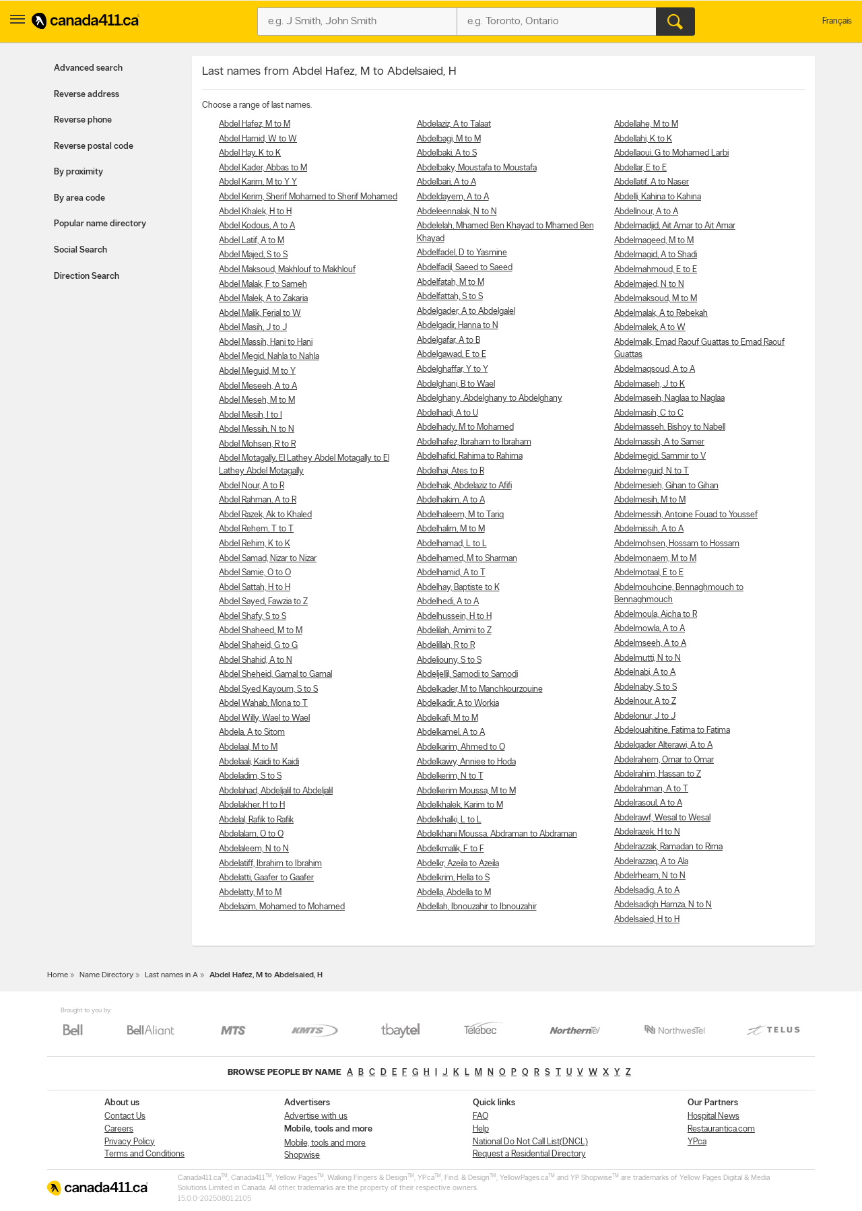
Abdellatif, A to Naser (651, 182)
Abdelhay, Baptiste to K (458, 587)
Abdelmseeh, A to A (650, 643)
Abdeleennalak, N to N (457, 211)
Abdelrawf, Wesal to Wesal (662, 818)
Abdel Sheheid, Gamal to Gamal (275, 674)
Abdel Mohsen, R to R (257, 444)
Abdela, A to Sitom (252, 732)
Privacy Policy (129, 1142)
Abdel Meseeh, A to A (258, 386)
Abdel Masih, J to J (253, 327)
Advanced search (88, 68)
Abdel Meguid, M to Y (257, 371)
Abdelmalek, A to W (650, 327)
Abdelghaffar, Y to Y (452, 369)
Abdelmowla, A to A (649, 628)
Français (837, 21)
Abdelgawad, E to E (451, 354)
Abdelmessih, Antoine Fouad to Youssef (686, 515)
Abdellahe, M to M (646, 124)
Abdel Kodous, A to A (257, 226)
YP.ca (697, 1142)
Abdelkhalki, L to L (449, 820)
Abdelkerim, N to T (450, 776)
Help (481, 1129)
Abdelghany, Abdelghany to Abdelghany (489, 398)
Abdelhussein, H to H (454, 616)
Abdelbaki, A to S (447, 153)
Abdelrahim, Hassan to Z (657, 774)
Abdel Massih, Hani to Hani (265, 342)
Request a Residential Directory (529, 1154)
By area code (79, 198)
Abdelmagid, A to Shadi (655, 255)
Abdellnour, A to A (646, 211)
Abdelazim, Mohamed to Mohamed (282, 907)
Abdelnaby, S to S (645, 687)
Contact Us (124, 1116)
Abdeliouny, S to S (449, 660)
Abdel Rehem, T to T (256, 529)
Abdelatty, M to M (250, 892)
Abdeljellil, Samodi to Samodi (467, 674)
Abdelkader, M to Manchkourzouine (480, 689)
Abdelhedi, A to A (448, 601)
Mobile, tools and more (325, 1143)
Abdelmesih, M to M (650, 500)
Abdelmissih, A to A (649, 529)
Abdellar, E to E (640, 168)
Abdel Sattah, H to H (254, 587)
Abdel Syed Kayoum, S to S (268, 689)
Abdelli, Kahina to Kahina (657, 197)
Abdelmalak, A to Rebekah (661, 313)
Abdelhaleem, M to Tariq (460, 515)
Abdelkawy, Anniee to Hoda (466, 762)
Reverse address (86, 94)
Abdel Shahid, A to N (255, 660)
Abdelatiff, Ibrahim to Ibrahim (270, 863)
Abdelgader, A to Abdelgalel (466, 311)
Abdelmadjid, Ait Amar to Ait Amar (674, 226)
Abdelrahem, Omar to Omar (664, 760)
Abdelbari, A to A (446, 182)
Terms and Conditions (144, 1154)
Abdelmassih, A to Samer (659, 442)
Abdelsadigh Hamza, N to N (663, 905)
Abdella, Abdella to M (454, 892)
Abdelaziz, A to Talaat (454, 124)
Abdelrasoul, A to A (648, 803)
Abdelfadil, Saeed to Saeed (464, 267)
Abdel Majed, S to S (253, 255)
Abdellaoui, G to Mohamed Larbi (671, 153)
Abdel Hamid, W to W (258, 139)
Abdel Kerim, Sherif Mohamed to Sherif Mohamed (308, 197)
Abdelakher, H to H (252, 805)
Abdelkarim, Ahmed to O (461, 747)
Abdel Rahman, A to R (257, 500)
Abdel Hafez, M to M (254, 124)
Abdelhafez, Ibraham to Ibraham (474, 442)
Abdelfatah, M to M (450, 282)
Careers (118, 1129)
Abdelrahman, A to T (651, 789)
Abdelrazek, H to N (647, 832)
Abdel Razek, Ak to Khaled (265, 515)
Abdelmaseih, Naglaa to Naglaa (669, 398)
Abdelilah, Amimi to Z (454, 630)
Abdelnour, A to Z (645, 701)
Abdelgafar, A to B (448, 340)
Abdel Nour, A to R (251, 486)
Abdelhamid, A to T (451, 572)
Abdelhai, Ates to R (450, 471)
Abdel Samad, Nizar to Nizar (268, 558)
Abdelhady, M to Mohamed (465, 427)
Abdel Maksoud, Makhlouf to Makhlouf (287, 269)
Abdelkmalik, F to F (450, 849)
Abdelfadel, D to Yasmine (462, 253)
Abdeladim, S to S (250, 776)
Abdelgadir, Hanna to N (457, 325)
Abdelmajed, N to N (649, 284)
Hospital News (713, 1116)
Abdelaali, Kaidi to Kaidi (259, 762)
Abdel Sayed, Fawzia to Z (263, 601)
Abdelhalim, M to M (451, 529)
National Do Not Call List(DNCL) (530, 1142)
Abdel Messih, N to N (256, 429)
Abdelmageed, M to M (654, 240)
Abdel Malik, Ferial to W (260, 313)
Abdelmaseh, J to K (649, 384)
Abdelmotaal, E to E (649, 572)
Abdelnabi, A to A (644, 672)
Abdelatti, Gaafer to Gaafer (266, 878)
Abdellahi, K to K (643, 139)
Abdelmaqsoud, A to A (654, 369)
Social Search (80, 250)
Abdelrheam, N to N (650, 876)
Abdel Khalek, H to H (255, 211)
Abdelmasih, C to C (649, 413)
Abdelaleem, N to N (254, 849)
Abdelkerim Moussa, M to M (466, 791)
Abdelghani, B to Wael (456, 384)
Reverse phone (83, 120)
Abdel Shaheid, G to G (258, 645)
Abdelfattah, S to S (450, 296)
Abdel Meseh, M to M (257, 400)
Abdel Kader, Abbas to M (263, 168)
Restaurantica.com (721, 1129)
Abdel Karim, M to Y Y (258, 182)
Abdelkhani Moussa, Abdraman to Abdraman (497, 834)
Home (57, 975)
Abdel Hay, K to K (250, 153)
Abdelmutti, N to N (647, 658)
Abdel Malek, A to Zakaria (263, 298)
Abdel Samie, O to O (255, 572)
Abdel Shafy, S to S (252, 616)
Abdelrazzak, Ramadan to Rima (668, 847)
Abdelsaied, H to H (646, 919)
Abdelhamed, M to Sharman (467, 558)
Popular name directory (100, 224)
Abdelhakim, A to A (451, 500)
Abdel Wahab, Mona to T (263, 703)
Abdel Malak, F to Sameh (263, 284)
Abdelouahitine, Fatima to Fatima (672, 730)
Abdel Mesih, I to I (250, 415)
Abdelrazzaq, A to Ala (651, 861)
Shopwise (302, 1155)
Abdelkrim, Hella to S (453, 878)
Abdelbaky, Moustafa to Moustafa (477, 168)
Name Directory (106, 975)
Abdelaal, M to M (248, 747)
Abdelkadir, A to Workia (458, 703)
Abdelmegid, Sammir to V (660, 456)
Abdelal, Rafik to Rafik (256, 820)
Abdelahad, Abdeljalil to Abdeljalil (276, 791)
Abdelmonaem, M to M (655, 558)
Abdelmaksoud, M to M (655, 298)
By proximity (78, 172)
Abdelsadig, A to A (646, 890)
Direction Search (86, 276)
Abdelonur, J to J (644, 716)
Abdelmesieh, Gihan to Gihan (666, 486)
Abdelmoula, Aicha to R (655, 614)
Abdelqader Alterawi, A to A (663, 745)
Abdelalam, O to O (251, 834)
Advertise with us (315, 1116)
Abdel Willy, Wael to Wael (264, 718)
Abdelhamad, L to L (452, 543)
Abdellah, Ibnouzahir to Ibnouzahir (477, 907)
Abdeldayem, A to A (453, 197)
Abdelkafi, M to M (447, 718)
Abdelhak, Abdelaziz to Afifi (464, 486)
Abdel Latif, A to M (251, 240)
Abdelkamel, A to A (451, 732)
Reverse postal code (93, 146)
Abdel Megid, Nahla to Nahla (269, 356)
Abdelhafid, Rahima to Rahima (470, 456)
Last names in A (171, 975)
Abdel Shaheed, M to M (260, 630)
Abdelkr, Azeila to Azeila (458, 863)
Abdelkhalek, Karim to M (460, 805)
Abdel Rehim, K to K (254, 543)
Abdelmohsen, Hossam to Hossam (676, 543)
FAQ (480, 1116)
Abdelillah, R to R (446, 645)
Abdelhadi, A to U (447, 413)
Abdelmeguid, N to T (651, 471)
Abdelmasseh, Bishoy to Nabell (669, 427)
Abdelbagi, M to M (449, 139)
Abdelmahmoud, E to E (655, 269)
